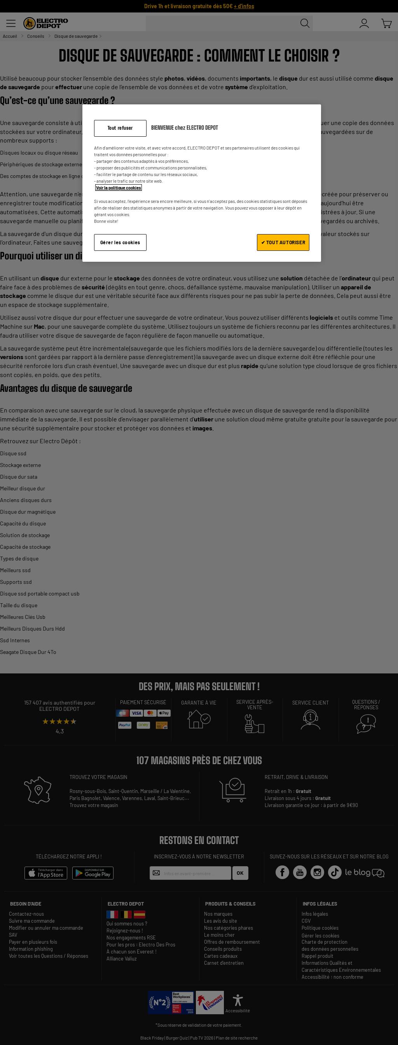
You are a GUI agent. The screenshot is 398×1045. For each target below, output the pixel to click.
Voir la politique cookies (118, 187)
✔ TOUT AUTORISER (283, 242)
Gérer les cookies (120, 242)
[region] (201, 182)
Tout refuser (120, 128)
